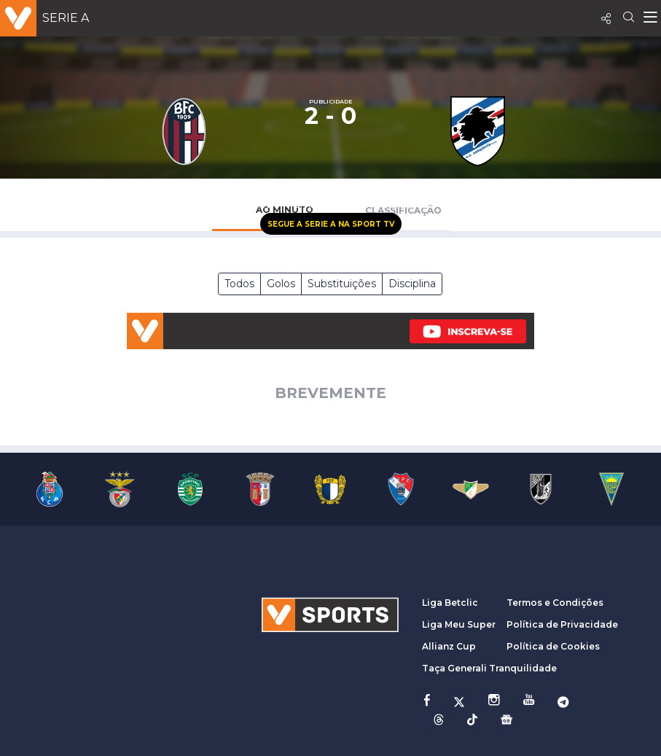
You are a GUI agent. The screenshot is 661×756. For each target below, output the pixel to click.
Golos (281, 283)
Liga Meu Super (459, 624)
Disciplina (412, 283)
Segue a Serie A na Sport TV (330, 224)
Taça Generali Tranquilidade (489, 668)
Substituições (342, 283)
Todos (239, 283)
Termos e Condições (554, 602)
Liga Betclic (450, 602)
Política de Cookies (553, 646)
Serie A (65, 18)
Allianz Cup (449, 646)
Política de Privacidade (562, 624)
